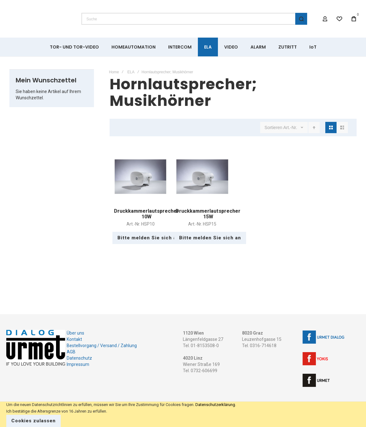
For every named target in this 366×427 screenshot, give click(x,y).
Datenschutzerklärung (215, 404)
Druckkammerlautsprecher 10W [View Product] (140, 176)
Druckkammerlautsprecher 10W (146, 214)
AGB (71, 351)
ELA (131, 72)
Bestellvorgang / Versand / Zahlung (102, 345)
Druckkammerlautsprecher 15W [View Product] (202, 176)
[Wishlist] (339, 19)
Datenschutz (79, 358)
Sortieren (273, 127)
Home (114, 72)
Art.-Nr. (290, 127)
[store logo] (39, 18)
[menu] (183, 47)
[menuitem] (74, 47)
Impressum (78, 364)
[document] (183, 414)
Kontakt (74, 339)
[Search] (301, 19)
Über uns (75, 333)
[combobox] (194, 19)
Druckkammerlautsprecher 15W (208, 214)
